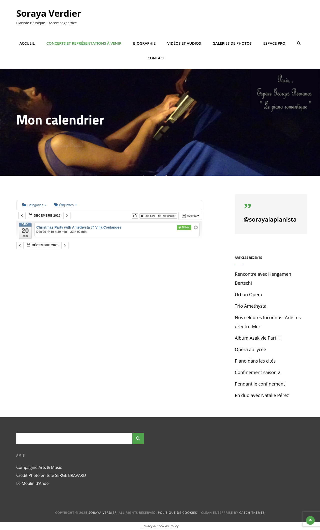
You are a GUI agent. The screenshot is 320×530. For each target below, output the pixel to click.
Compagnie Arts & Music (39, 467)
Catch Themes (252, 513)
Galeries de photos (232, 43)
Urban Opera (248, 294)
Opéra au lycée (250, 349)
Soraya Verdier (48, 13)
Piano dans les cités (255, 361)
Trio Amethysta (250, 306)
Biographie (144, 43)
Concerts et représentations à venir (84, 43)
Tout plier (148, 215)
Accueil (27, 43)
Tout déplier (167, 215)
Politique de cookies (177, 513)
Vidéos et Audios (184, 43)
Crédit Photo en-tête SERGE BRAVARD (51, 475)
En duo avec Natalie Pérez (262, 395)
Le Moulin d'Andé (32, 483)
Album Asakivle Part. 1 (258, 338)
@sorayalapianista (270, 219)
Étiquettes (65, 205)
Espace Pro (274, 43)
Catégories (34, 205)
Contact (156, 57)
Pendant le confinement (260, 384)
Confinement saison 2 (257, 372)
